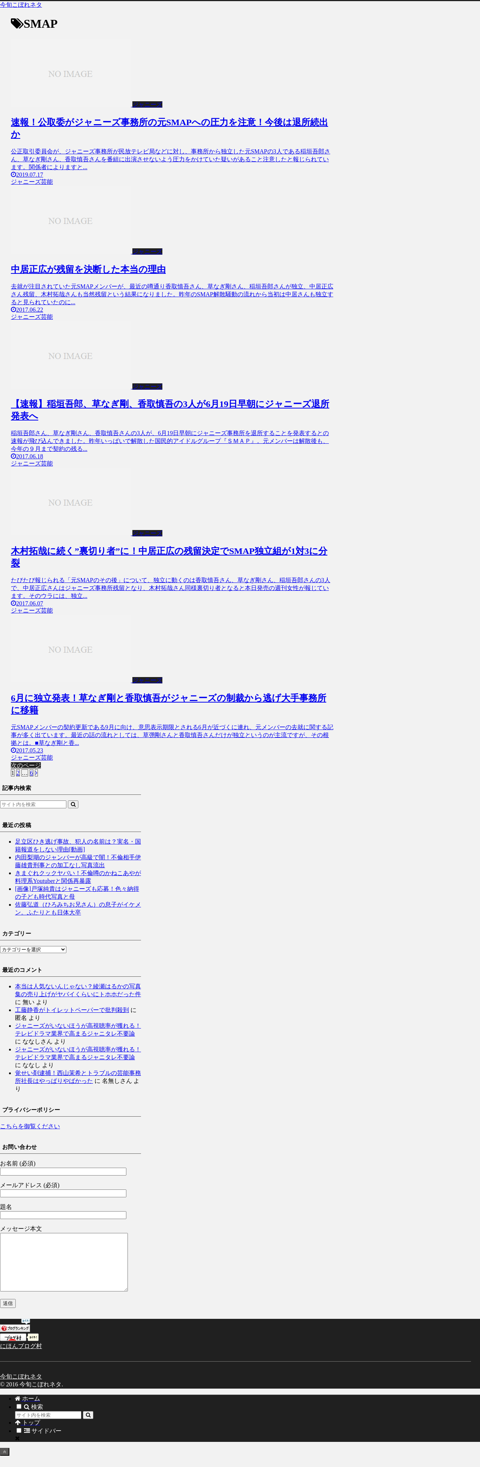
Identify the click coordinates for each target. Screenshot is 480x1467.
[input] (33, 804)
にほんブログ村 (21, 1357)
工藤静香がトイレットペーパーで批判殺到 (72, 1010)
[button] (73, 804)
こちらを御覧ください (30, 1126)
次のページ (26, 765)
